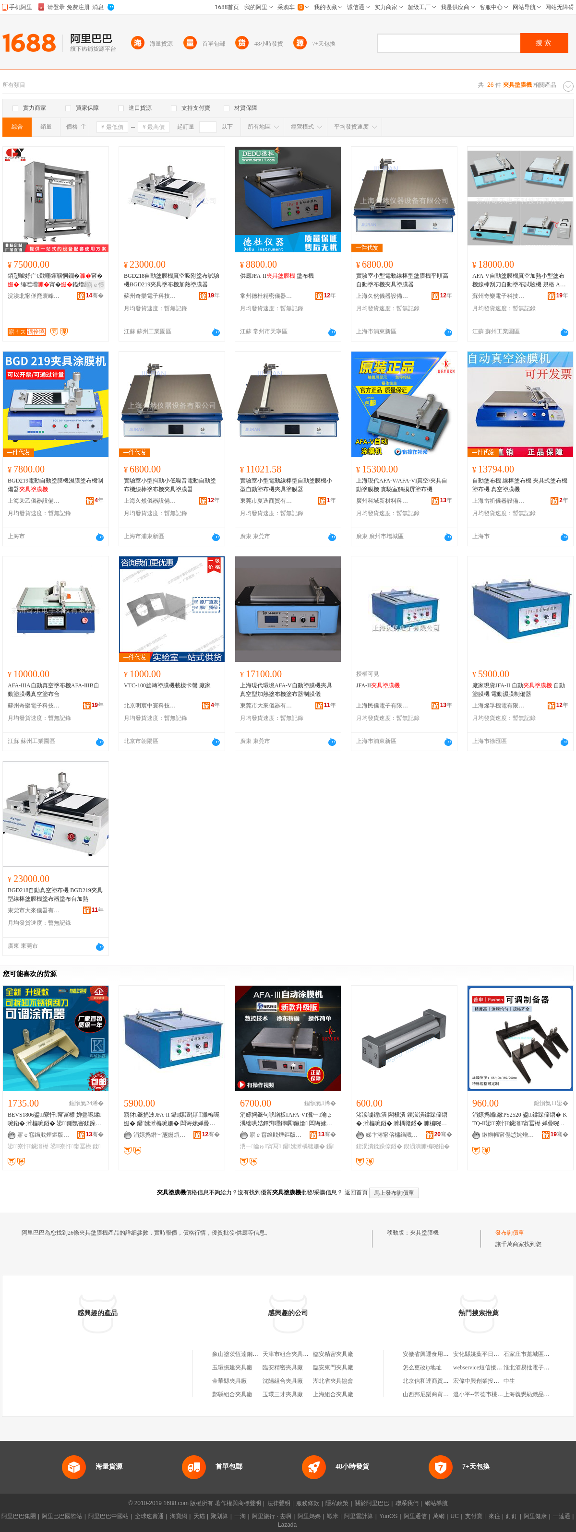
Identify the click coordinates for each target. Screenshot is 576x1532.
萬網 (438, 1516)
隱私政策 (336, 1503)
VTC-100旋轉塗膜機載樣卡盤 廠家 (167, 685)
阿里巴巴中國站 (108, 1516)
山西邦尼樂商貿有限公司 (434, 1394)
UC (455, 1516)
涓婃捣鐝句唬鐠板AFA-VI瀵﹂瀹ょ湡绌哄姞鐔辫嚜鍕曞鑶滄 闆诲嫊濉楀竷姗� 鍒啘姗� (286, 1119)
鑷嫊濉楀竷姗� (304, 1146)
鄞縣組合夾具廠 (232, 1394)
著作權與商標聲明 (238, 1503)
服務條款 (307, 1503)
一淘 (240, 1516)
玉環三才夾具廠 (283, 1394)
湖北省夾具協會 (333, 1381)
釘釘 (511, 1516)
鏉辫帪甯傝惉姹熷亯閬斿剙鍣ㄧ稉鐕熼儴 (508, 1134)
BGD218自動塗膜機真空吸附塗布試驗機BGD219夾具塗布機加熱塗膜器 (171, 280)
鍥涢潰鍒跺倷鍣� (379, 1146)
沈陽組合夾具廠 (283, 1381)
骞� (95, 295)
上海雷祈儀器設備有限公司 (498, 500)
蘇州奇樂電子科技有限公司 (150, 296)
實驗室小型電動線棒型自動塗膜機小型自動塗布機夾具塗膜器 (286, 485)
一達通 (561, 1516)
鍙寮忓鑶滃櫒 (28, 1146)
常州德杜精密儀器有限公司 (266, 296)
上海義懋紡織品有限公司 (535, 1394)
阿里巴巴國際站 (62, 1516)
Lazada (287, 1524)
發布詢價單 (509, 1232)
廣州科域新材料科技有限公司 (382, 500)
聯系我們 (407, 1503)
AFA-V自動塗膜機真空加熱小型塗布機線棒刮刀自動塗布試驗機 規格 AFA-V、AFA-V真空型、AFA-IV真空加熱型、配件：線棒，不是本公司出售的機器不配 (520, 280)
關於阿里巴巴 (372, 1503)
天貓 (199, 1516)
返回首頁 (356, 1192)
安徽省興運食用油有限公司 (437, 1354)
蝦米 (332, 1516)
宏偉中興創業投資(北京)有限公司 (495, 1381)
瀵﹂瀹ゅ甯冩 (260, 1146)
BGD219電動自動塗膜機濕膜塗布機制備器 (55, 485)
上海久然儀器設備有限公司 (382, 296)
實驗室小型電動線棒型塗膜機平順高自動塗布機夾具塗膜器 (402, 280)
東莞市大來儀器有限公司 (266, 705)
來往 (494, 1516)
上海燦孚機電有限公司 (498, 705)
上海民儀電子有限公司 (382, 705)
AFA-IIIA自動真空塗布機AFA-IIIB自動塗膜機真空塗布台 (53, 689)
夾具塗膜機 (424, 1232)
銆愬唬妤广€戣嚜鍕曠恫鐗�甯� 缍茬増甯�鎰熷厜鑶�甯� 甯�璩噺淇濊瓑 (55, 280)
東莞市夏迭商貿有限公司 (266, 500)
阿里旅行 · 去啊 (271, 1516)
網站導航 (436, 1503)
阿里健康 (535, 1516)
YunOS (388, 1516)
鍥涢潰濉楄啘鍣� (427, 1146)
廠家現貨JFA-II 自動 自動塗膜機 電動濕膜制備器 (518, 689)
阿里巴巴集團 (18, 1516)
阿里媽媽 (309, 1516)
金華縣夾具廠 (229, 1381)
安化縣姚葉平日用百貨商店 (487, 1354)
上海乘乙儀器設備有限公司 (34, 500)
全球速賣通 (149, 1516)
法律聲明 (278, 1503)
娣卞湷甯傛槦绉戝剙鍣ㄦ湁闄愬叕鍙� (392, 1134)
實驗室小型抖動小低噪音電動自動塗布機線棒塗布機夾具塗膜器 (170, 485)
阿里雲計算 (358, 1516)
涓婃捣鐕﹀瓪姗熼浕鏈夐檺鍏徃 (159, 1134)
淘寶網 (178, 1516)
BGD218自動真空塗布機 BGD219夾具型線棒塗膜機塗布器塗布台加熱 (55, 894)
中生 (509, 1381)
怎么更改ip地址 (422, 1367)
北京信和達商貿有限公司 (434, 1381)
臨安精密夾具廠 (333, 1354)
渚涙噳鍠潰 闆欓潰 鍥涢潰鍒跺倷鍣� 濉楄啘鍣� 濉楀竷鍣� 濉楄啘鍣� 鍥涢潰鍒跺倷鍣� (401, 1119)
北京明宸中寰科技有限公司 (150, 705)
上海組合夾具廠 (333, 1394)
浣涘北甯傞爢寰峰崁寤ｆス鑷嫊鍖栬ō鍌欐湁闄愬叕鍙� (34, 296)
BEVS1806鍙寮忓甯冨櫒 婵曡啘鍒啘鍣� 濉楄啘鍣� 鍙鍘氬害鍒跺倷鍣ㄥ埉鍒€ (54, 1119)
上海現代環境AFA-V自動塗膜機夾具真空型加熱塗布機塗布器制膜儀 (286, 689)
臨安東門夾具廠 (333, 1367)
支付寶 (473, 1516)
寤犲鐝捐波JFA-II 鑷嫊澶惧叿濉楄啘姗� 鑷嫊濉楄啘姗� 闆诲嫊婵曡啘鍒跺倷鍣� (171, 1119)
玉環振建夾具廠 (232, 1367)
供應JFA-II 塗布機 (277, 275)
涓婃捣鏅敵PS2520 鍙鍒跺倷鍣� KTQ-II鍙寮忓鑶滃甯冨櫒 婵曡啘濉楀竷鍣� (519, 1119)
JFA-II (378, 685)
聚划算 (219, 1516)
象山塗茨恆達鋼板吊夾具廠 (246, 1354)
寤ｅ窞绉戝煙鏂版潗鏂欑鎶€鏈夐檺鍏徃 (43, 1134)
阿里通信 (415, 1516)
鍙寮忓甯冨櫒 (70, 1146)
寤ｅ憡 (95, 285)
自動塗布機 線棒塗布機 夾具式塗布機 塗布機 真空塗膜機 (519, 485)
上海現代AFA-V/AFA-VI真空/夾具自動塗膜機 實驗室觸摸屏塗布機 (401, 485)
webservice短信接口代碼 (483, 1367)
